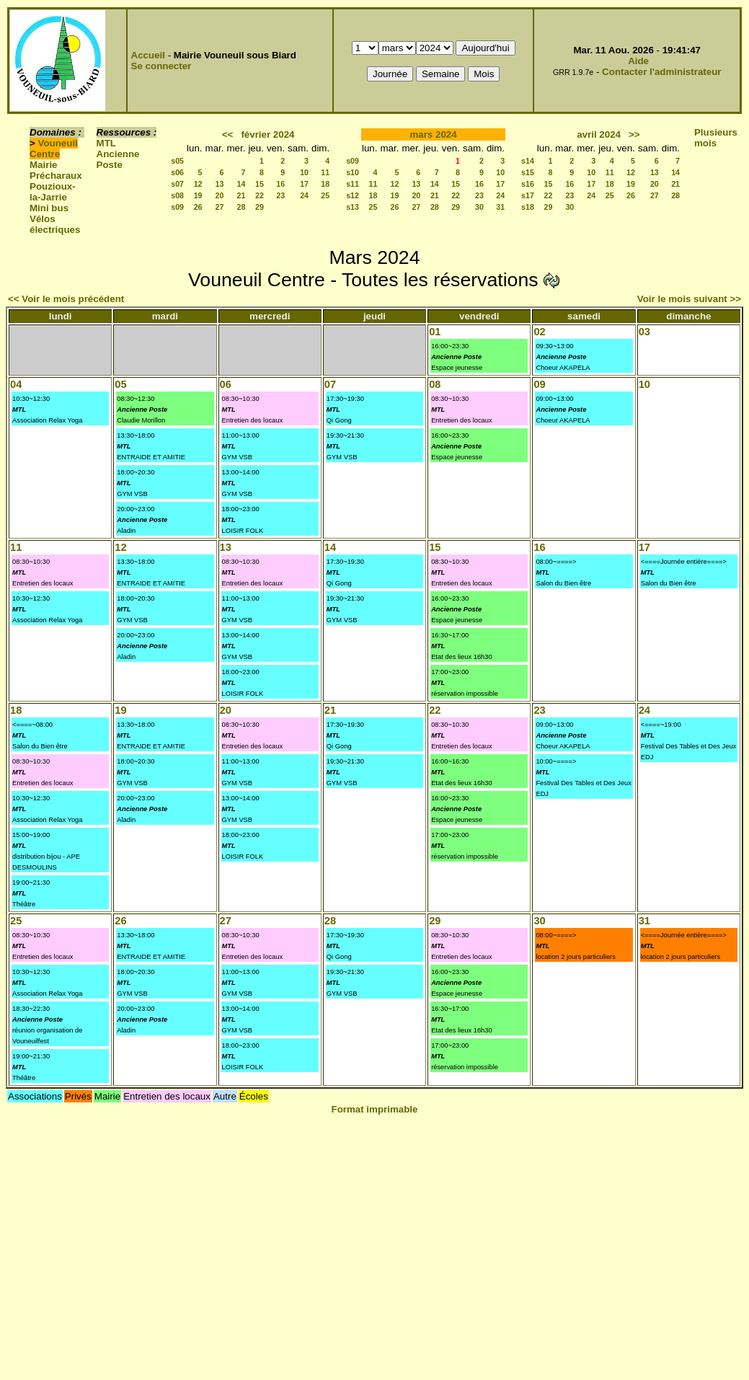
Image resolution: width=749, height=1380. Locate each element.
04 (16, 384)
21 (241, 195)
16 (280, 184)
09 (539, 384)
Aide (638, 61)
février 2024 (267, 134)
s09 (177, 207)
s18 (527, 207)
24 (304, 195)
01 (434, 331)
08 (434, 384)
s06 (177, 172)
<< (228, 134)
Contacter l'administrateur (661, 71)
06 (225, 384)
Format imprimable (375, 1109)
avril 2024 (599, 134)
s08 (177, 195)
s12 (352, 195)
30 (479, 207)
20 (220, 195)
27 (220, 207)
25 (325, 195)
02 (539, 331)
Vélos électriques (55, 224)
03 (644, 331)
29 (259, 207)
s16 (527, 184)
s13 (352, 207)
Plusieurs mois (715, 138)
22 (259, 195)
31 (500, 207)
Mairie (44, 164)
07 (330, 384)
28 (241, 207)
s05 (177, 160)
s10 (352, 172)
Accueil (148, 55)
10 (304, 172)
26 (198, 207)
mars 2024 (432, 134)
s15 (527, 172)
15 (259, 184)
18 (325, 184)
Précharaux (56, 175)
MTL (106, 143)
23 (280, 195)
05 (120, 384)
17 (304, 184)
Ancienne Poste (118, 159)
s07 (177, 184)
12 (198, 184)
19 (198, 195)
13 (220, 184)
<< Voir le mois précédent (66, 298)
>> (634, 134)
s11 (352, 184)
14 (241, 184)
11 (325, 172)
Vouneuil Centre (54, 148)
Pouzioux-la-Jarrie (53, 192)
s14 (527, 160)
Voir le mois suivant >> (689, 298)
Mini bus (49, 208)
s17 (527, 195)
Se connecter (161, 66)
